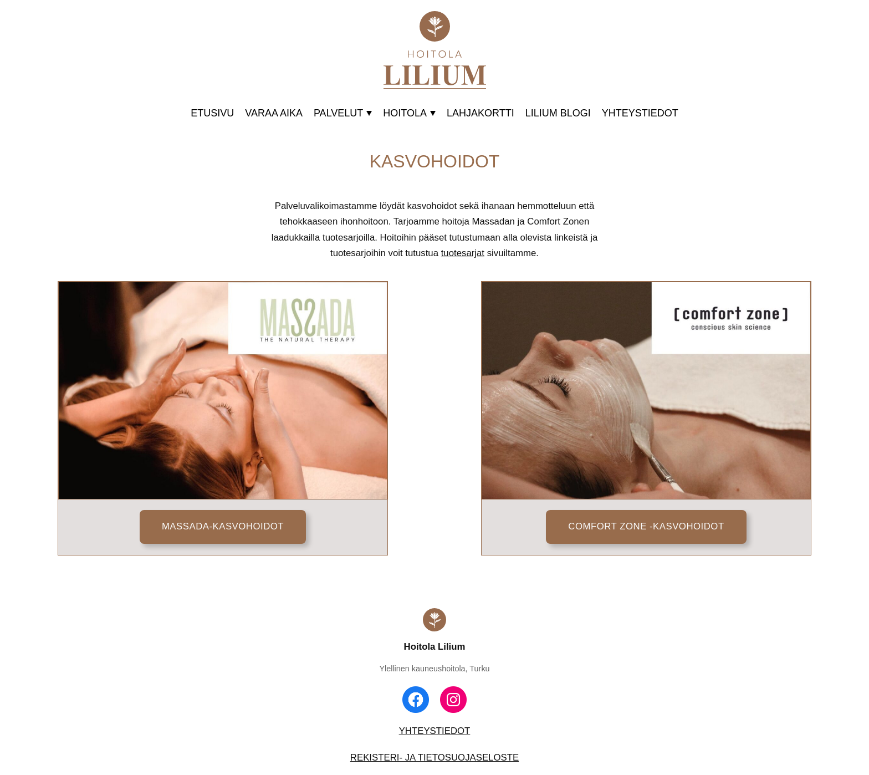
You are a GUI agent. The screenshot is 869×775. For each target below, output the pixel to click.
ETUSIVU (212, 113)
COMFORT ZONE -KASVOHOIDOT (646, 526)
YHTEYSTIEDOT (640, 113)
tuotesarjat (462, 253)
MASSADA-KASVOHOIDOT (223, 526)
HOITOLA (409, 113)
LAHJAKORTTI (480, 113)
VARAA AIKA (274, 113)
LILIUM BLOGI (558, 113)
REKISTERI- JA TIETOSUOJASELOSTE (434, 757)
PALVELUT (343, 113)
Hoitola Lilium (435, 646)
